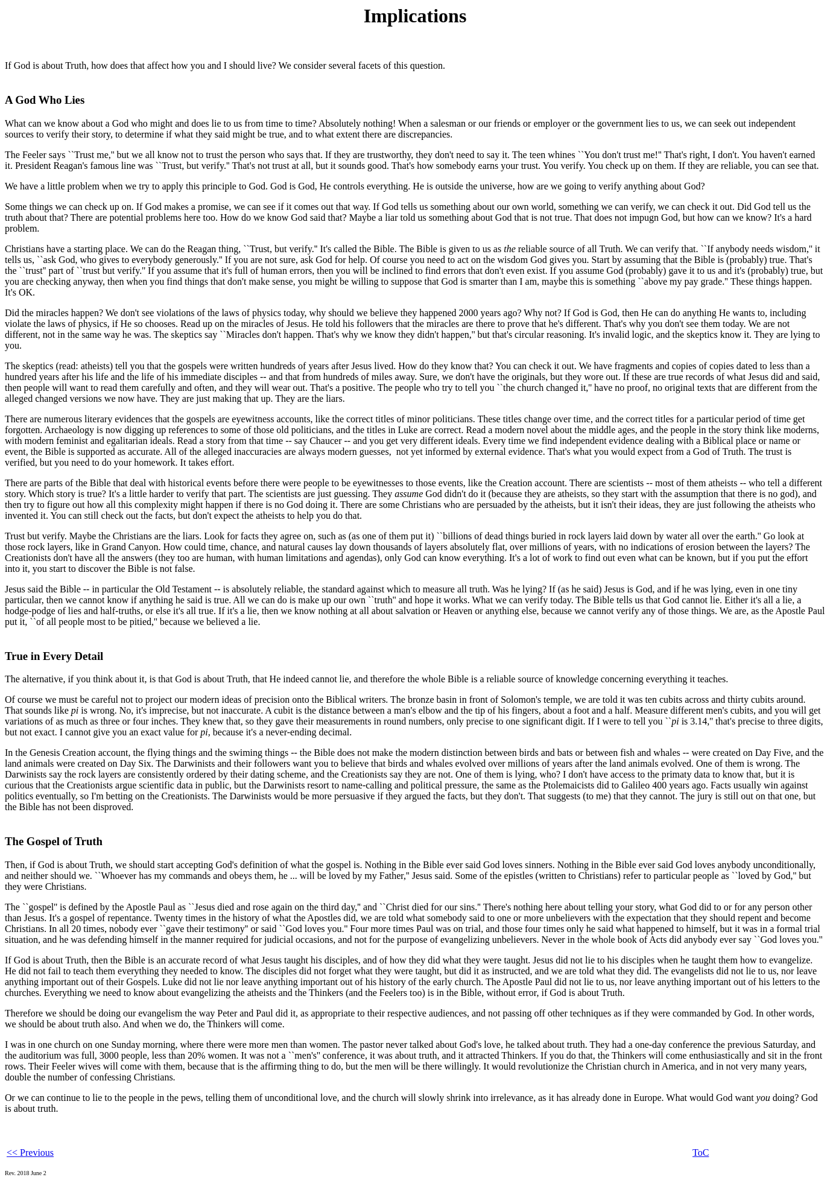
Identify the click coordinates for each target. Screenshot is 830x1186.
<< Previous (30, 1152)
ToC (700, 1152)
